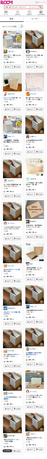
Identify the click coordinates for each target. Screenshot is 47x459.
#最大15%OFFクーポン (11, 439)
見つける (18, 13)
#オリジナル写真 (9, 98)
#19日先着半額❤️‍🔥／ (11, 397)
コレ (9, 66)
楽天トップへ (40, 2)
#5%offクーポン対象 (10, 312)
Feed (6, 13)
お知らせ (29, 13)
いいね (18, 66)
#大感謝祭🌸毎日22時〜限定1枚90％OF (34, 353)
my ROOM (41, 13)
